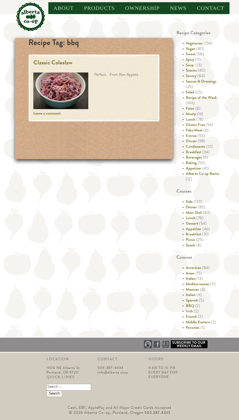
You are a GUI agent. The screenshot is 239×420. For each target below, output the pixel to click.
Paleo (190, 109)
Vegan (190, 49)
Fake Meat (194, 131)
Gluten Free (195, 125)
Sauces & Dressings (201, 82)
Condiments (195, 147)
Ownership (142, 8)
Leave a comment (47, 114)
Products (99, 8)
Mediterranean (197, 285)
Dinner (191, 142)
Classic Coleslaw (52, 63)
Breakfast (193, 152)
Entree (191, 136)
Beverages (194, 158)
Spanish (192, 301)
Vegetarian (194, 44)
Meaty (191, 114)
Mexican (192, 290)
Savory (191, 76)
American (193, 268)
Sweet (191, 55)
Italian (191, 279)
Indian (191, 295)
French (191, 317)
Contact (210, 8)
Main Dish (194, 213)
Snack (190, 246)
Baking (191, 163)
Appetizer (193, 169)
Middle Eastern (198, 323)
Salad (190, 93)
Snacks (191, 71)
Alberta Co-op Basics (202, 174)
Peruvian (192, 328)
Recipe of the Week (201, 98)
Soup (190, 66)
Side (189, 202)
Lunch (190, 120)
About (63, 8)
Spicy (190, 60)
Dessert (192, 224)
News (178, 8)
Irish (189, 312)
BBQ (190, 306)
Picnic (190, 240)
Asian (190, 274)
